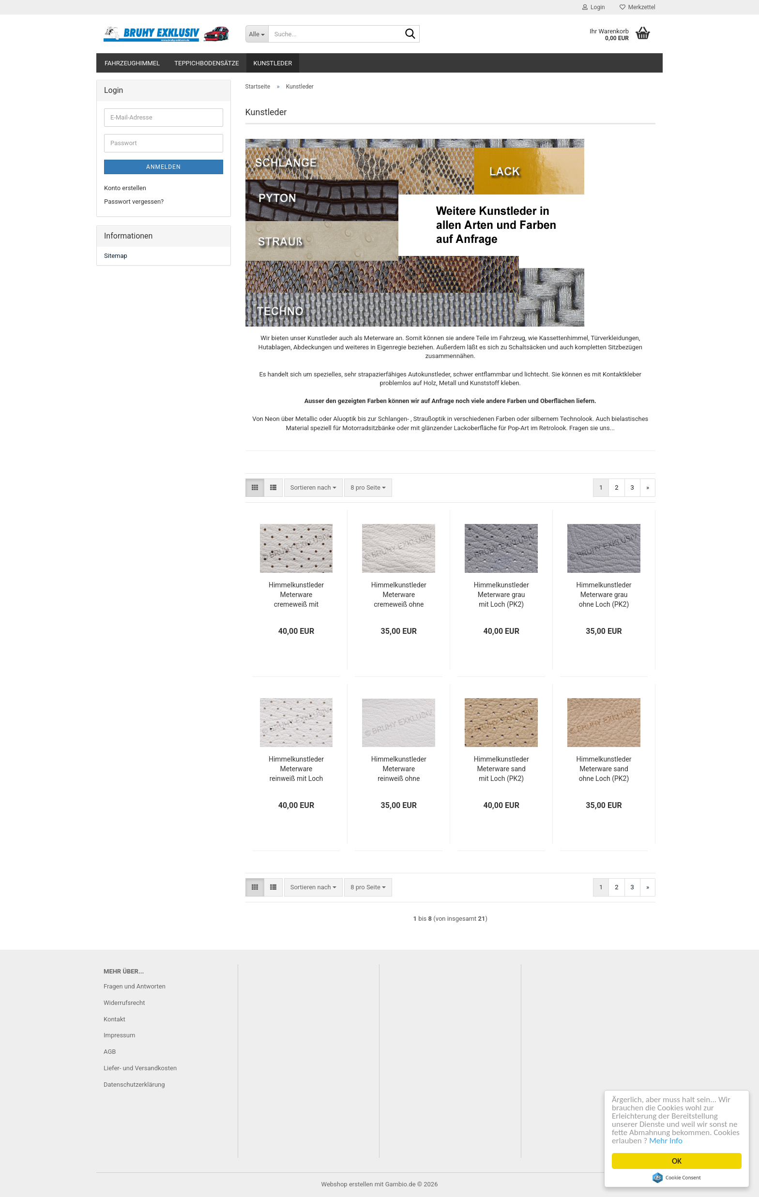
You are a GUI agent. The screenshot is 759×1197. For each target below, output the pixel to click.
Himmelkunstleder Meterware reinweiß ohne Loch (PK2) (398, 769)
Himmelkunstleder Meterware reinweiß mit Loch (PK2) (296, 769)
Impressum (119, 1035)
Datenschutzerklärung (134, 1084)
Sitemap (115, 255)
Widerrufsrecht (124, 1002)
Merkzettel (637, 7)
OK (677, 1161)
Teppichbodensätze (206, 63)
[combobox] (313, 488)
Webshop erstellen (347, 1184)
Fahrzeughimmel (132, 63)
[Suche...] (256, 34)
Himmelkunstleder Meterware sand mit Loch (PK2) (501, 768)
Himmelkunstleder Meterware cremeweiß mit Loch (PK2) (296, 595)
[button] (254, 488)
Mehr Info (666, 1141)
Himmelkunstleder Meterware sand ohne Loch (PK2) (604, 768)
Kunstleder (273, 63)
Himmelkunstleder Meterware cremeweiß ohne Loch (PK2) (398, 595)
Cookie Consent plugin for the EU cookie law (677, 1177)
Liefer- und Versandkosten (140, 1068)
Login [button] (593, 7)
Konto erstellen (125, 188)
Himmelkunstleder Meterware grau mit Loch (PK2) (501, 594)
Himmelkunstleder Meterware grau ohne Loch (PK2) (604, 594)
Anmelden (163, 167)
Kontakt (114, 1019)
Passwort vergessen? (134, 201)
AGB (110, 1051)
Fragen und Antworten (135, 986)
